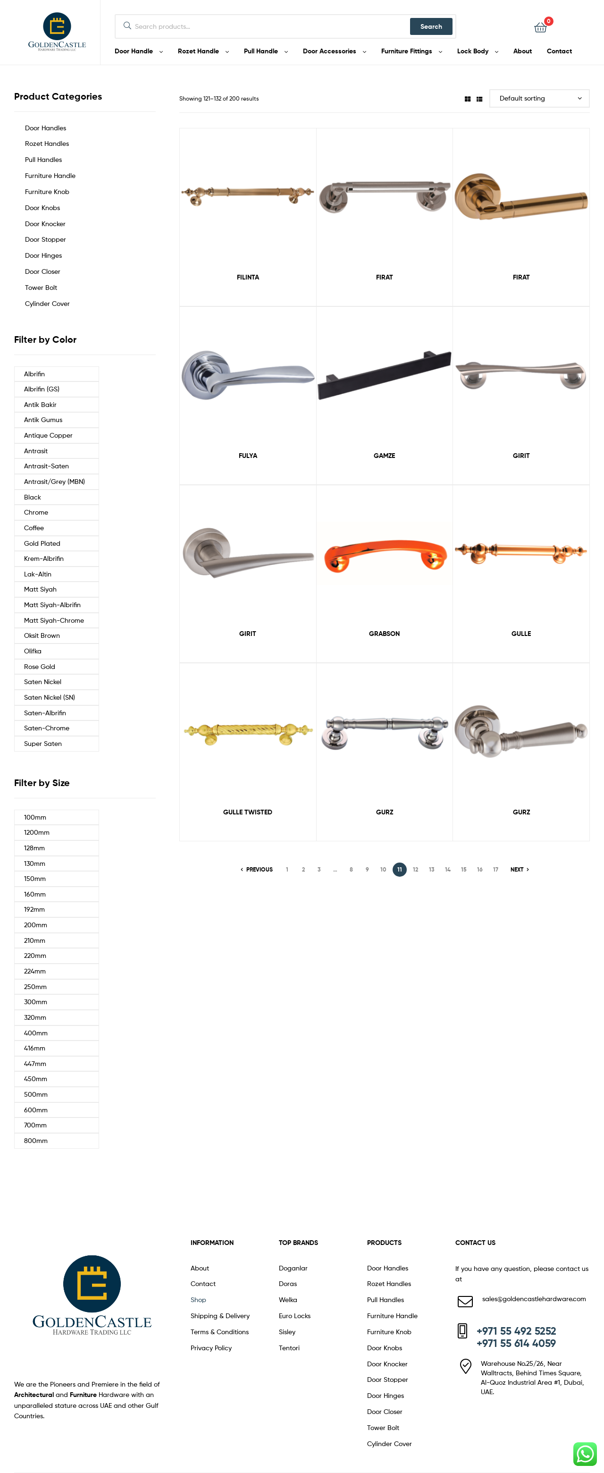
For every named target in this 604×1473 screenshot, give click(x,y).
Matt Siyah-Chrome (54, 620)
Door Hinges (43, 255)
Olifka (33, 651)
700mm (35, 1125)
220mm (35, 955)
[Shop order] (539, 98)
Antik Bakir (40, 404)
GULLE (521, 633)
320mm (35, 1017)
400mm (36, 1033)
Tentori (289, 1348)
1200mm (37, 832)
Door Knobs (42, 207)
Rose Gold (39, 666)
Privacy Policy (211, 1348)
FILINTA (248, 277)
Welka (288, 1299)
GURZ (384, 812)
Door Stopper (45, 239)
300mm (35, 1002)
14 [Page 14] (448, 869)
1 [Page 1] (287, 869)
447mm (35, 1063)
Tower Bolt (41, 287)
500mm (36, 1094)
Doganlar (293, 1268)
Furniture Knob (47, 191)
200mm (35, 925)
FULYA (248, 455)
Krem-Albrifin (44, 558)
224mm (35, 971)
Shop (198, 1299)
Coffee (34, 528)
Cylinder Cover (47, 303)
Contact (203, 1283)
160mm (35, 894)
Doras (288, 1283)
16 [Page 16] (480, 869)
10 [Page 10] (383, 869)
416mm (34, 1048)
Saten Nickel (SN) (49, 697)
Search (431, 26)
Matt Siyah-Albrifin (52, 605)
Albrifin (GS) (41, 389)
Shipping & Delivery (220, 1316)
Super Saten (43, 743)
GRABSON (384, 633)
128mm (34, 848)
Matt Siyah (40, 589)
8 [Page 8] (351, 869)
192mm (34, 909)
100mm (35, 817)
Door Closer (42, 271)
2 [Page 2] (303, 869)
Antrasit (36, 451)
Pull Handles (43, 159)
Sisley (287, 1332)
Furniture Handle (50, 175)
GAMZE (384, 455)
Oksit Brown (42, 635)
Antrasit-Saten (46, 466)
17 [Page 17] (495, 869)
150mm (35, 878)
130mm (34, 863)
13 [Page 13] (432, 869)
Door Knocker (45, 224)
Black (32, 497)
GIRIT (521, 455)
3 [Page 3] (319, 869)
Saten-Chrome (46, 728)
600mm (36, 1110)
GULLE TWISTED (247, 812)
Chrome (36, 512)
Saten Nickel (42, 681)
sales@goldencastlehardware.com (534, 1299)
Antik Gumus (43, 419)
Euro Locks (294, 1316)
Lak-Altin (37, 574)
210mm (34, 940)
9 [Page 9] (367, 869)
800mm (36, 1140)
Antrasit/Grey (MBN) (54, 481)
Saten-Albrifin (45, 713)
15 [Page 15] (464, 869)
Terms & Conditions (220, 1332)
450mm (35, 1079)
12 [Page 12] (415, 869)
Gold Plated (42, 543)
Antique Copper (48, 435)
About (200, 1268)
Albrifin (34, 374)
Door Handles (45, 128)
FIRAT (384, 277)
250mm (35, 986)
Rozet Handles (47, 143)
